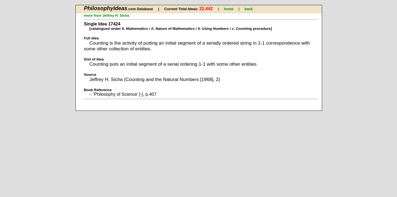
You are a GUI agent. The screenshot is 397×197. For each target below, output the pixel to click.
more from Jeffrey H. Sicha (106, 15)
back (248, 9)
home (228, 9)
